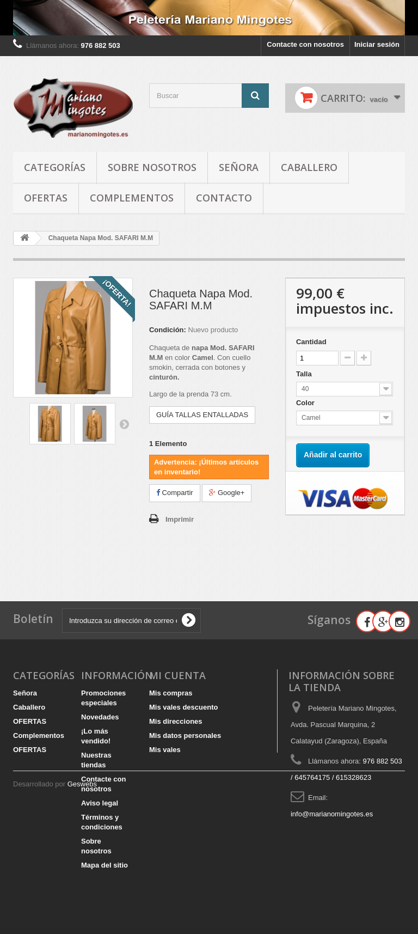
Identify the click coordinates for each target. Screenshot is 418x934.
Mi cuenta (177, 675)
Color (306, 403)
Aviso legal (99, 803)
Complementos (132, 197)
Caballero (309, 167)
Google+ (226, 493)
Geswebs (82, 904)
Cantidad (311, 342)
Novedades (100, 717)
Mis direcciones (175, 721)
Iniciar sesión (376, 44)
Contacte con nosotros (305, 44)
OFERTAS (45, 197)
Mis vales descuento (183, 707)
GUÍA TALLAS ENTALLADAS (202, 415)
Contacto (224, 197)
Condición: (167, 330)
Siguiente (124, 423)
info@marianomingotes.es (332, 814)
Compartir (174, 493)
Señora (239, 167)
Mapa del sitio (104, 865)
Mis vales (165, 750)
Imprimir (179, 519)
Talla (305, 374)
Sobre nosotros (152, 167)
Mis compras (170, 693)
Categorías (54, 167)
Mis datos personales (185, 735)
